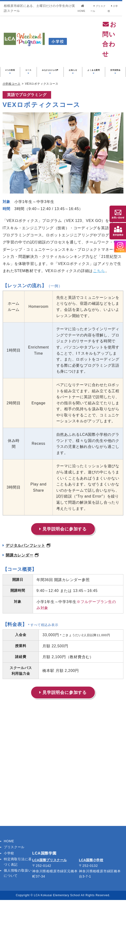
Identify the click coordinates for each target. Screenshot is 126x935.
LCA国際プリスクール (50, 895)
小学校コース (12, 113)
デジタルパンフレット (27, 581)
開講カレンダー (21, 591)
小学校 (9, 888)
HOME (9, 876)
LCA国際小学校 (91, 895)
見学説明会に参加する (63, 564)
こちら (99, 300)
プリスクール (14, 882)
